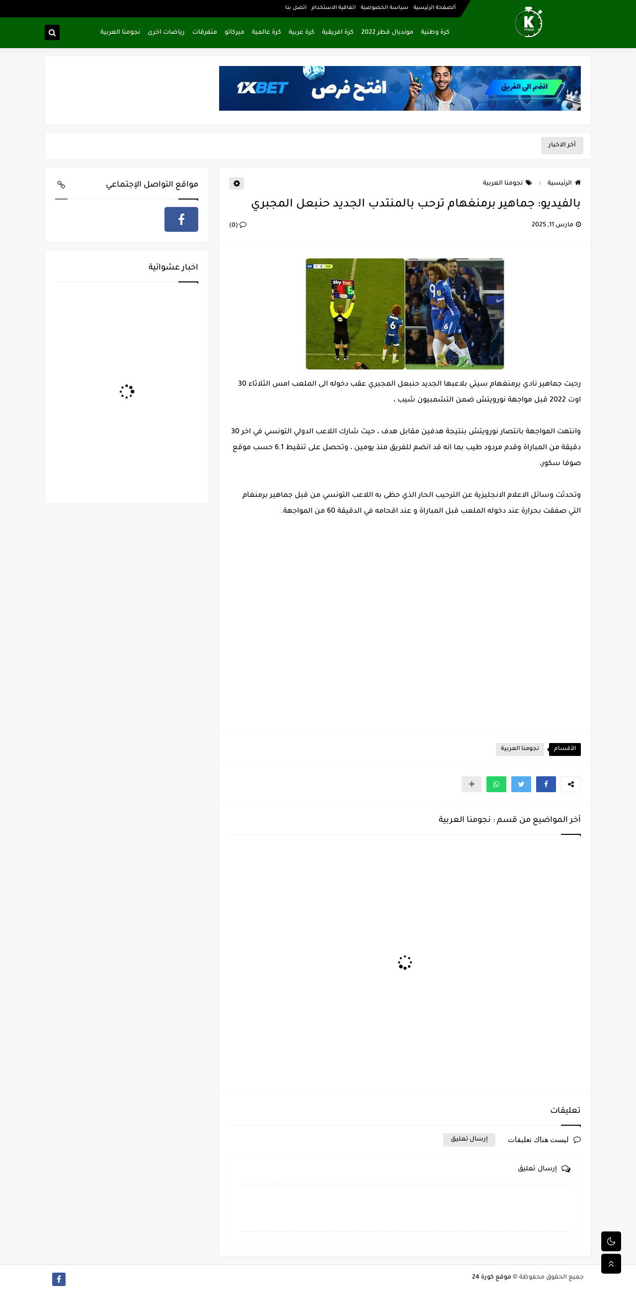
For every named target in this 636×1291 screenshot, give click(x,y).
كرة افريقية (338, 32)
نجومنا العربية (120, 32)
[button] (546, 784)
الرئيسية (564, 183)
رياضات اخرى (166, 32)
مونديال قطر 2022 (387, 32)
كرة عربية (302, 32)
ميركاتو (234, 32)
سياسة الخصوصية (384, 8)
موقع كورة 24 (491, 1277)
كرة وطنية (435, 32)
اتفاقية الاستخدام (334, 8)
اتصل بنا (296, 8)
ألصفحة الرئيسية (434, 8)
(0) (237, 225)
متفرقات (204, 32)
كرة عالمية (266, 32)
